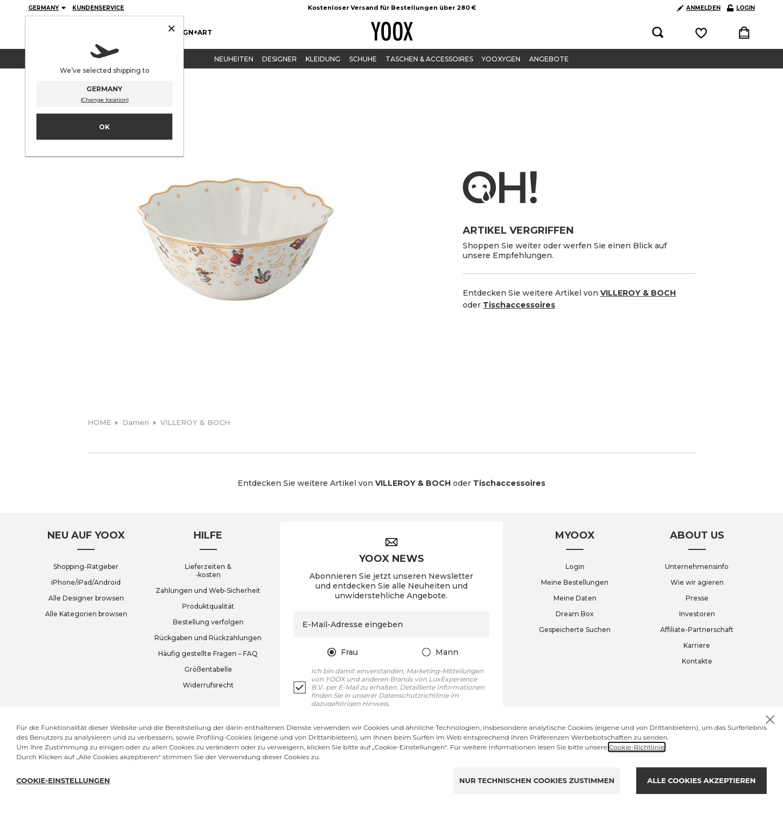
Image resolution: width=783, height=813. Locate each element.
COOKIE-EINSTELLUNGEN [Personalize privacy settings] (63, 780)
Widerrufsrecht (208, 685)
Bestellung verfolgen (208, 622)
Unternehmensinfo (697, 566)
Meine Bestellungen (574, 582)
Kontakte (697, 661)
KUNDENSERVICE (98, 7)
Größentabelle (208, 669)
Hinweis (375, 703)
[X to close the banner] (770, 719)
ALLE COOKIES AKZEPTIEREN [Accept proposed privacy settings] (701, 780)
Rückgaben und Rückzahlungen (208, 638)
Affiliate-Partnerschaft (697, 630)
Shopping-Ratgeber (86, 566)
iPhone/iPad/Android (86, 582)
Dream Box (575, 614)
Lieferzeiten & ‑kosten (208, 570)
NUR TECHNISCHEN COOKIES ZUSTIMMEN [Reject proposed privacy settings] (536, 780)
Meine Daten (575, 598)
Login (575, 566)
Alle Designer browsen (86, 598)
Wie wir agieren (697, 582)
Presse (697, 598)
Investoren (697, 614)
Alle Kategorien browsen (86, 614)
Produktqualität (208, 606)
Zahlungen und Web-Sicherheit (208, 590)
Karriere (696, 645)
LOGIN (741, 7)
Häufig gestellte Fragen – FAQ (208, 653)
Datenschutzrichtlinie (413, 695)
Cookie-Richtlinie (636, 747)
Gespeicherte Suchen (575, 630)
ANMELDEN (698, 7)
